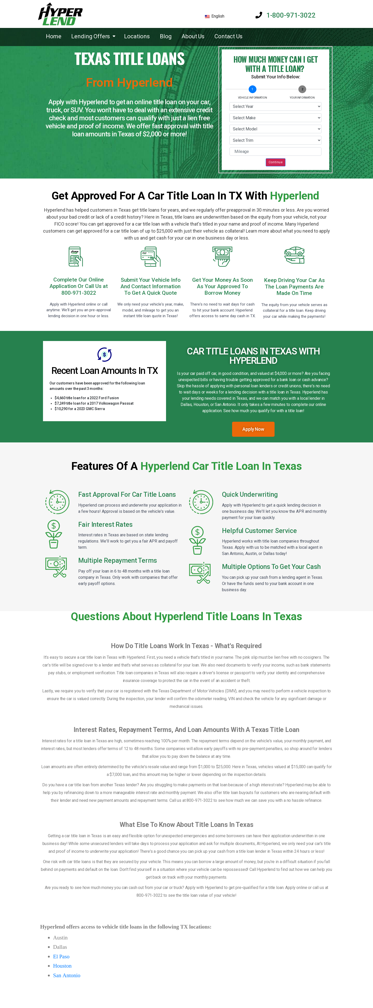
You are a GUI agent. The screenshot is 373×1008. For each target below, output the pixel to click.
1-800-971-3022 (285, 15)
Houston (62, 965)
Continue (276, 162)
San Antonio (66, 975)
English (214, 16)
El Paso (61, 956)
